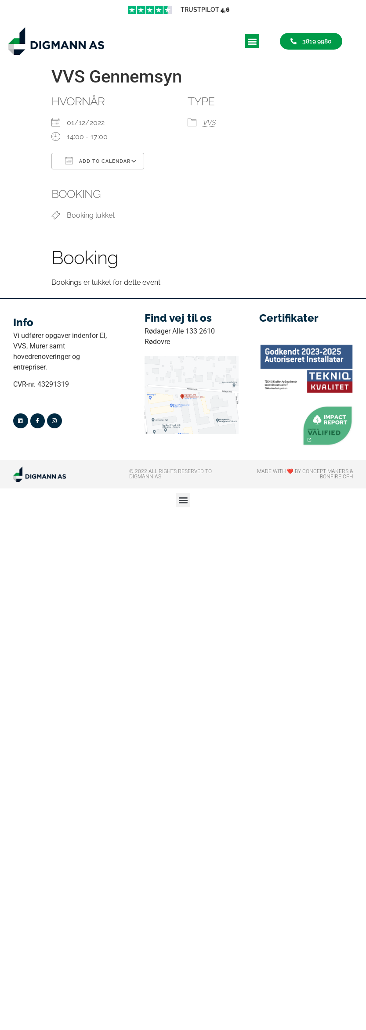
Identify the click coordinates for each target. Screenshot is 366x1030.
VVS (209, 122)
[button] (252, 41)
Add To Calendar (97, 161)
